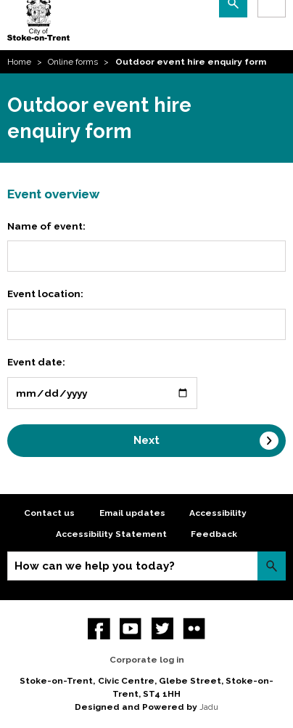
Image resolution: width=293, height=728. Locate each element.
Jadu (208, 707)
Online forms (73, 62)
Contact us (49, 513)
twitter (163, 629)
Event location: (45, 293)
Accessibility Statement (111, 534)
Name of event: (46, 226)
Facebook (99, 629)
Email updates (132, 513)
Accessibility (218, 513)
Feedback (214, 534)
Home (19, 62)
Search (271, 565)
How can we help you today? (95, 566)
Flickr (194, 629)
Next (146, 440)
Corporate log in (147, 660)
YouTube (131, 629)
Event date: (36, 362)
